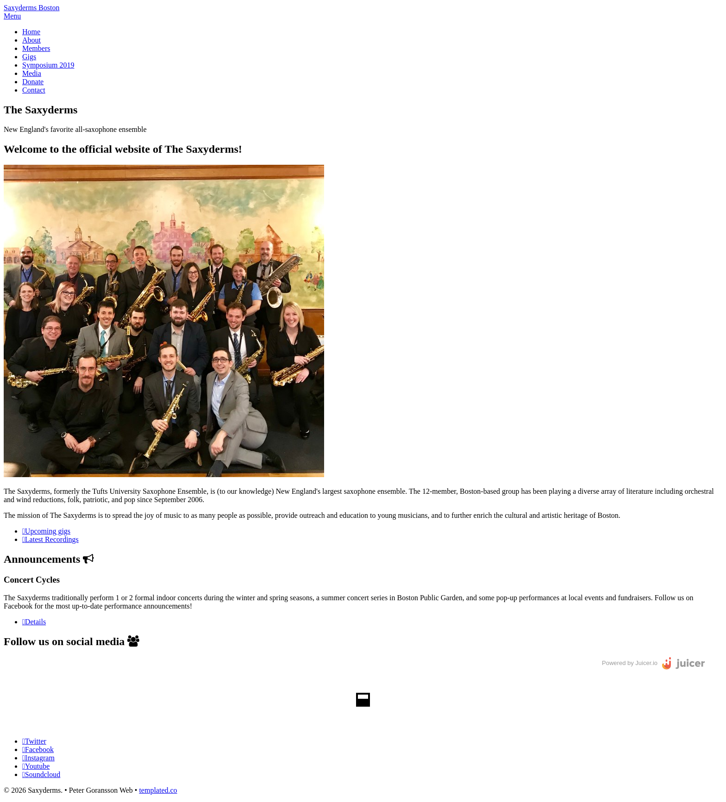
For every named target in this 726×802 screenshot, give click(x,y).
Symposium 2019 (48, 65)
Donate (33, 82)
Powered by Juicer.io (629, 662)
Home (31, 32)
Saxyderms (31, 8)
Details (35, 622)
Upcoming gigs (47, 531)
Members (36, 48)
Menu (12, 16)
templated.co (158, 790)
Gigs (29, 57)
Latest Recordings (52, 539)
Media (31, 73)
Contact (33, 90)
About (31, 40)
